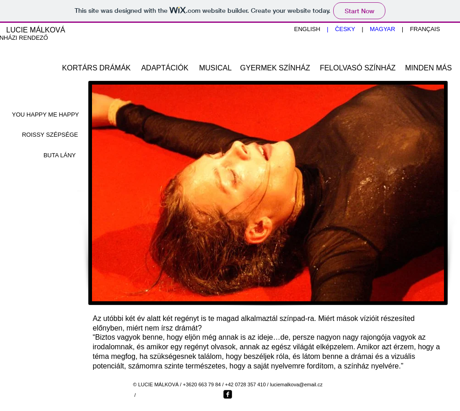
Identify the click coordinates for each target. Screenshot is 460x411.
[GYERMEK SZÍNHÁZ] (275, 68)
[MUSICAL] (215, 68)
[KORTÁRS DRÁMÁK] (96, 68)
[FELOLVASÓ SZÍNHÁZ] (358, 68)
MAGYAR (386, 29)
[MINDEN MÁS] (428, 68)
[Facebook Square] (227, 394)
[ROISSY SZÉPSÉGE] (44, 135)
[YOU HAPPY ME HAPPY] (45, 115)
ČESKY (345, 29)
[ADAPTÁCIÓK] (165, 68)
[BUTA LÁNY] (43, 156)
